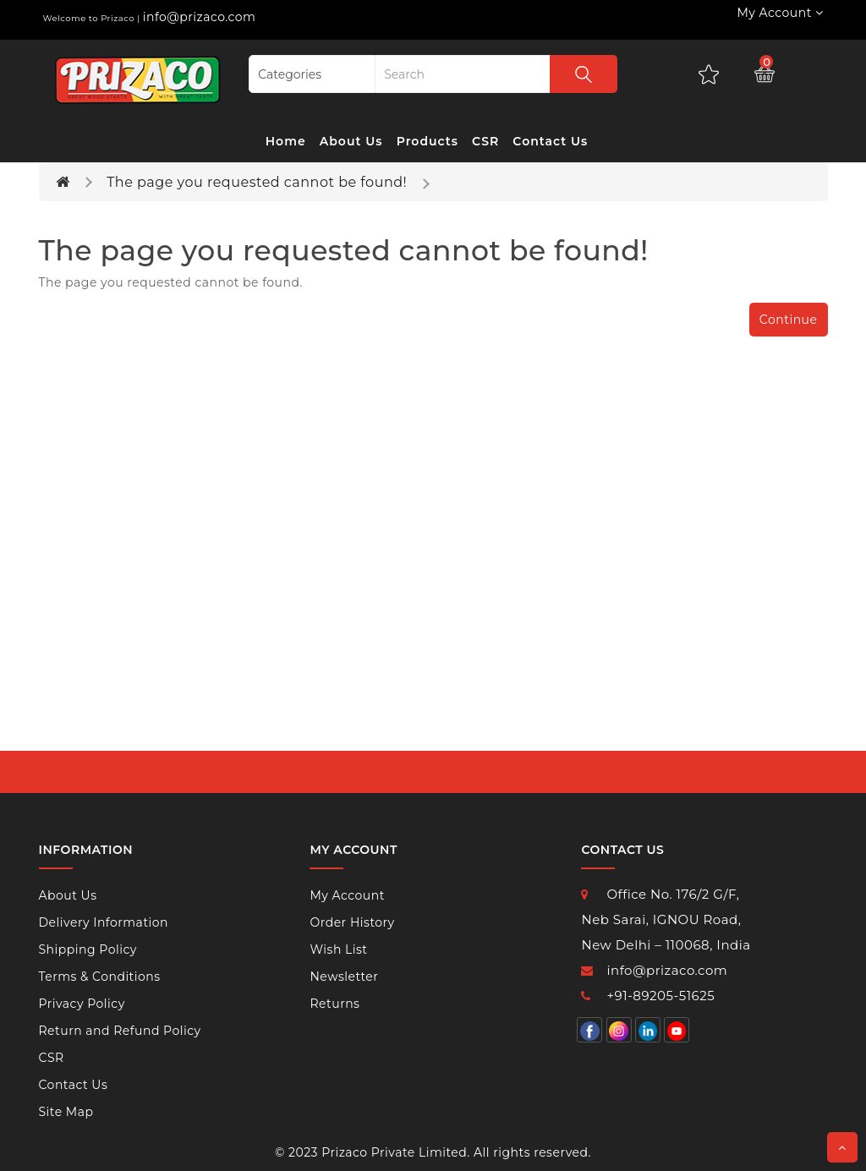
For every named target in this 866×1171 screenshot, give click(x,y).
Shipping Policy (88, 949)
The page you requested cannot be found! (257, 182)
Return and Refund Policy (120, 1030)
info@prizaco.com (199, 17)
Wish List (338, 949)
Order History (352, 922)
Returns (334, 1003)
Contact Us (550, 141)
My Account (347, 895)
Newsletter (344, 976)
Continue (788, 319)
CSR (485, 141)
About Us (351, 141)
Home (286, 141)
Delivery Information (104, 922)
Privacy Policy (82, 1003)
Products (427, 141)
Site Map (66, 1111)
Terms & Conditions (100, 976)
